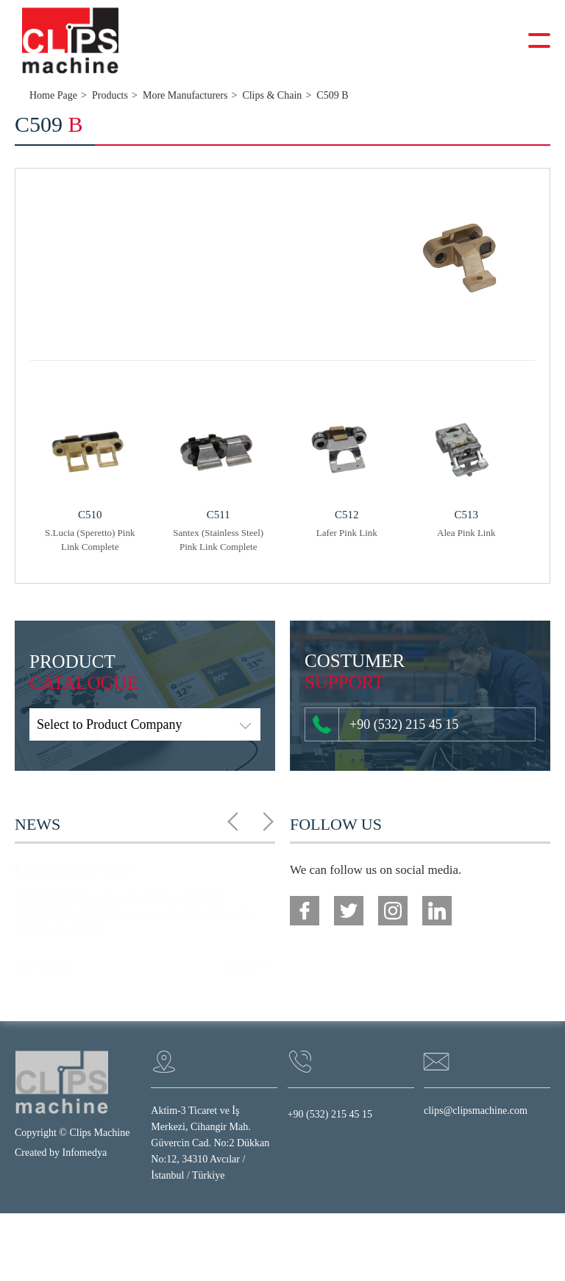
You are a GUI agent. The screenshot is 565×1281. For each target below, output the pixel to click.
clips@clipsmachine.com (475, 1110)
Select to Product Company (109, 724)
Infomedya (85, 1152)
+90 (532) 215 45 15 (385, 724)
